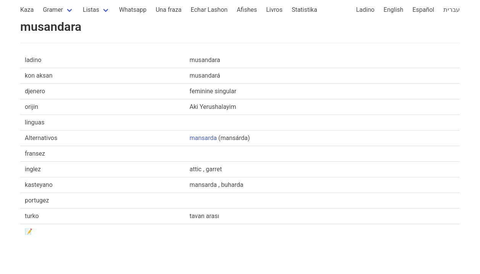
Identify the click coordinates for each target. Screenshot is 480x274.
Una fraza (169, 9)
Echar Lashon (209, 9)
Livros (274, 9)
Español (423, 9)
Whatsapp (133, 9)
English (393, 9)
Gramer (53, 9)
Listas (91, 9)
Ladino (365, 9)
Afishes (247, 9)
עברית (451, 9)
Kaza (27, 9)
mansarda (203, 138)
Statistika (304, 9)
